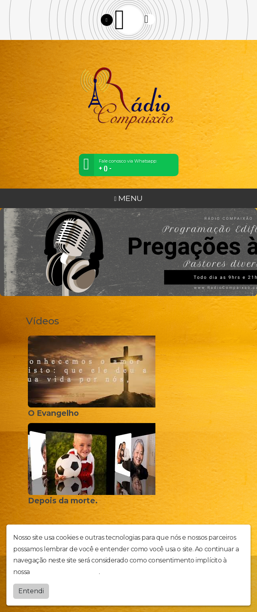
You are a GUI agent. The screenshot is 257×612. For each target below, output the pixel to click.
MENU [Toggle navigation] (128, 198)
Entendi (31, 591)
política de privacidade (65, 572)
